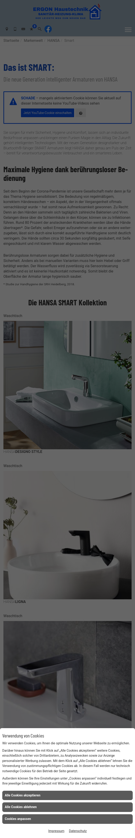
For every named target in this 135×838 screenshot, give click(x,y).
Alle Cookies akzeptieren (22, 795)
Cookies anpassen (18, 819)
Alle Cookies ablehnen (21, 807)
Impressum (56, 831)
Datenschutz (78, 831)
